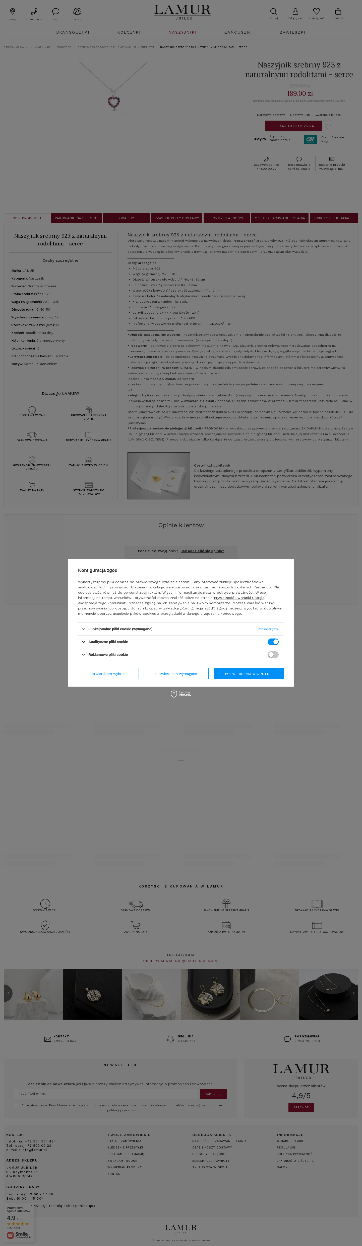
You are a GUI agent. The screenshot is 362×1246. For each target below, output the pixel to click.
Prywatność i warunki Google (239, 598)
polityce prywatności (235, 592)
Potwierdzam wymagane (176, 673)
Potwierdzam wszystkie (249, 673)
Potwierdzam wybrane (108, 673)
